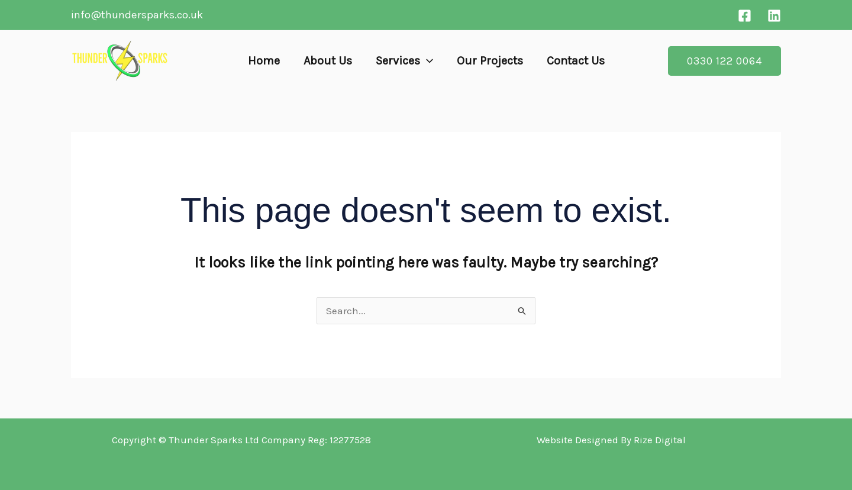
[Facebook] (744, 15)
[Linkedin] (774, 15)
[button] (426, 61)
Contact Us (576, 60)
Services (404, 61)
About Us (328, 60)
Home (264, 60)
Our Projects (490, 60)
